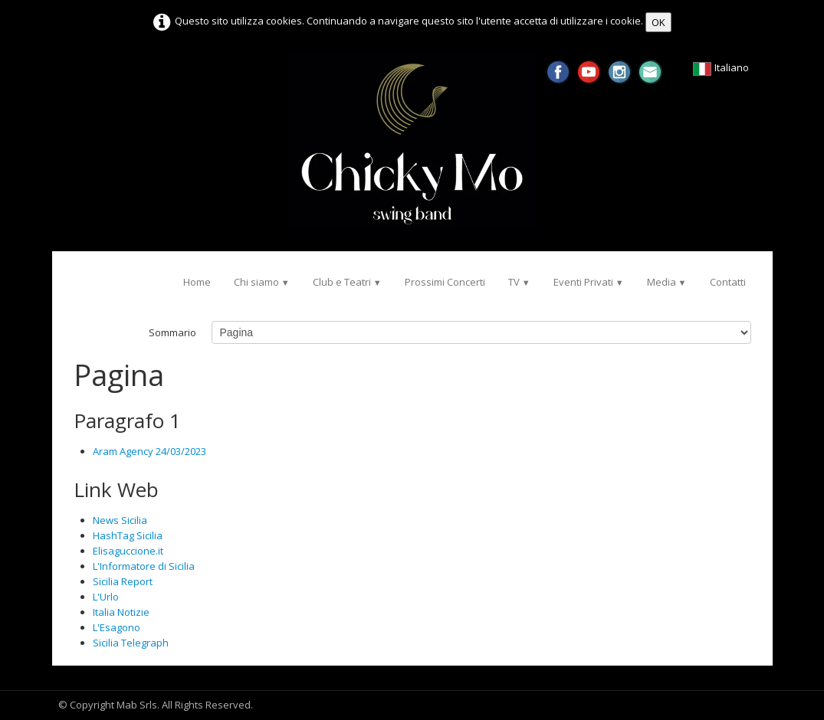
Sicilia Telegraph (131, 643)
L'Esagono (116, 627)
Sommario (172, 332)
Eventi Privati (588, 282)
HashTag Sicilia (128, 535)
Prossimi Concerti (445, 282)
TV (519, 282)
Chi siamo (262, 282)
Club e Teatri (347, 282)
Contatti (728, 282)
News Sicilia (120, 520)
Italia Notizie (121, 612)
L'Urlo (106, 597)
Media (667, 282)
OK (658, 22)
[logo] (73, 274)
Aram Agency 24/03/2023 (149, 451)
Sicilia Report (123, 581)
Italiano (721, 67)
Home (197, 282)
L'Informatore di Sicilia (144, 566)
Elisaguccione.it (128, 551)
